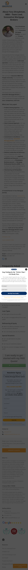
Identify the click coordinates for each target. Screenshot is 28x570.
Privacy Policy (7, 297)
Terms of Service (17, 297)
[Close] (26, 269)
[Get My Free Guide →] (14, 293)
